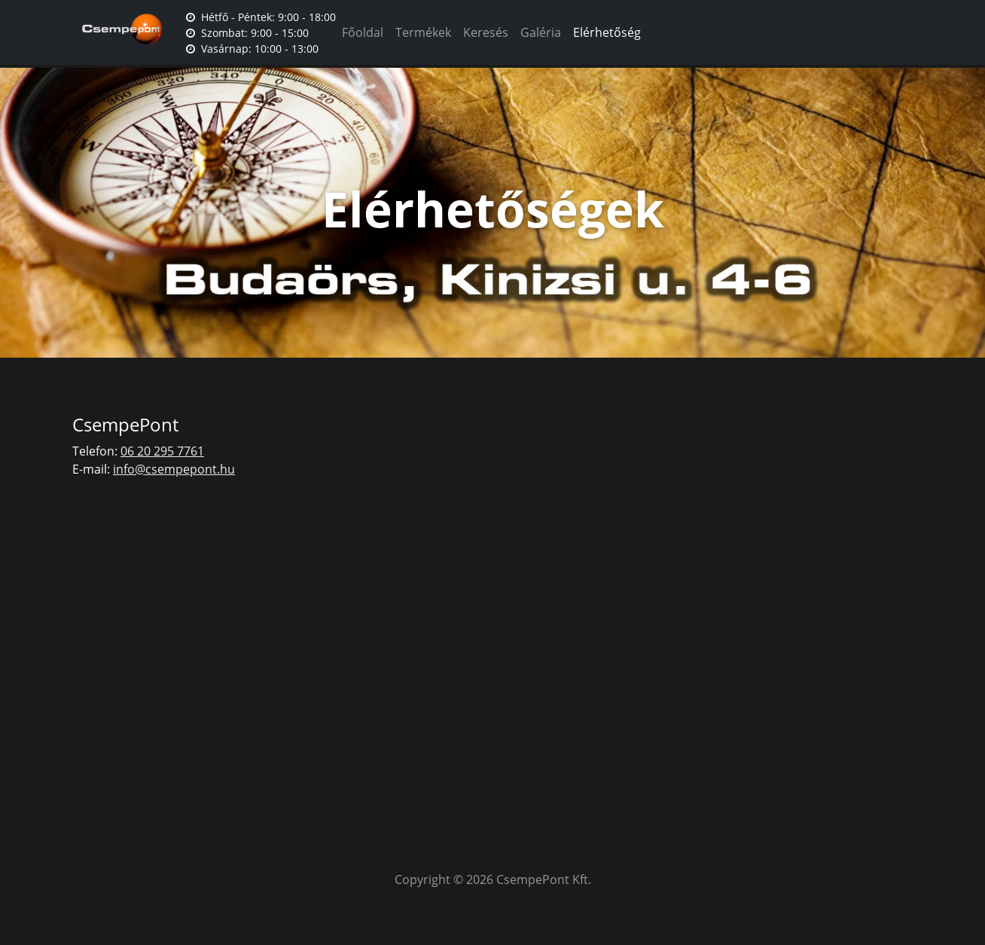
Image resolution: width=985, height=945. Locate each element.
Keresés (485, 32)
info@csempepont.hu (174, 469)
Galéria (540, 32)
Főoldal (362, 32)
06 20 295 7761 (162, 451)
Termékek (423, 32)
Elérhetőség (607, 32)
